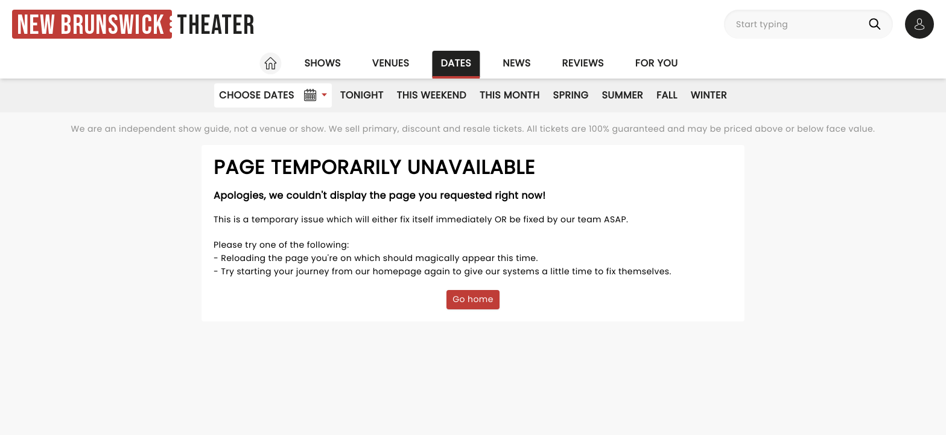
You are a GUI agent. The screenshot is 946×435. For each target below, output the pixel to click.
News (516, 63)
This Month (509, 95)
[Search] (877, 24)
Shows (322, 63)
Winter (709, 95)
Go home (473, 299)
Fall (667, 95)
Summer (622, 95)
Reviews (583, 63)
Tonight (362, 95)
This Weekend (431, 95)
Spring (571, 95)
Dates (455, 63)
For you (656, 63)
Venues (391, 63)
